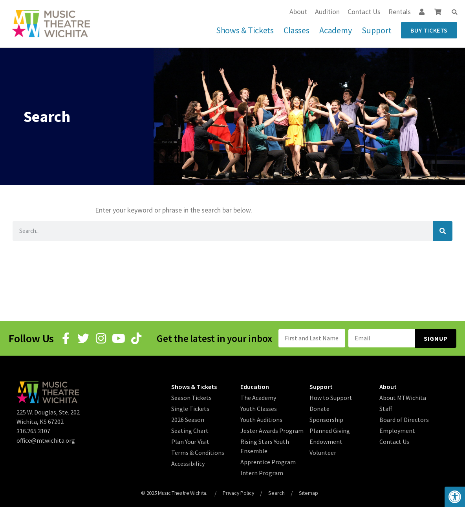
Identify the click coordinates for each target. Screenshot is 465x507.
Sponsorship (326, 419)
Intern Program (261, 472)
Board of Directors (404, 419)
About (298, 11)
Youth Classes (258, 408)
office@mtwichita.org (45, 440)
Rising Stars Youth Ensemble (264, 445)
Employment (397, 430)
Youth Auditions (261, 419)
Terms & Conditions (197, 452)
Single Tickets (190, 408)
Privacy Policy (238, 492)
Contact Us (364, 11)
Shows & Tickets (245, 30)
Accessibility (188, 463)
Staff (385, 408)
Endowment (325, 441)
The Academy (258, 397)
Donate (319, 408)
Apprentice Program (268, 461)
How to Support (330, 397)
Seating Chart (190, 430)
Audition (327, 11)
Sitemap (309, 492)
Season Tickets (191, 397)
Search (277, 492)
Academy (335, 30)
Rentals (399, 11)
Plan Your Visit (190, 441)
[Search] (442, 231)
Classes (296, 30)
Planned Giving (329, 430)
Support (377, 30)
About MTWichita (402, 397)
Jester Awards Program (272, 430)
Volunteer (322, 452)
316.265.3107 (33, 430)
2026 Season (187, 419)
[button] (454, 12)
